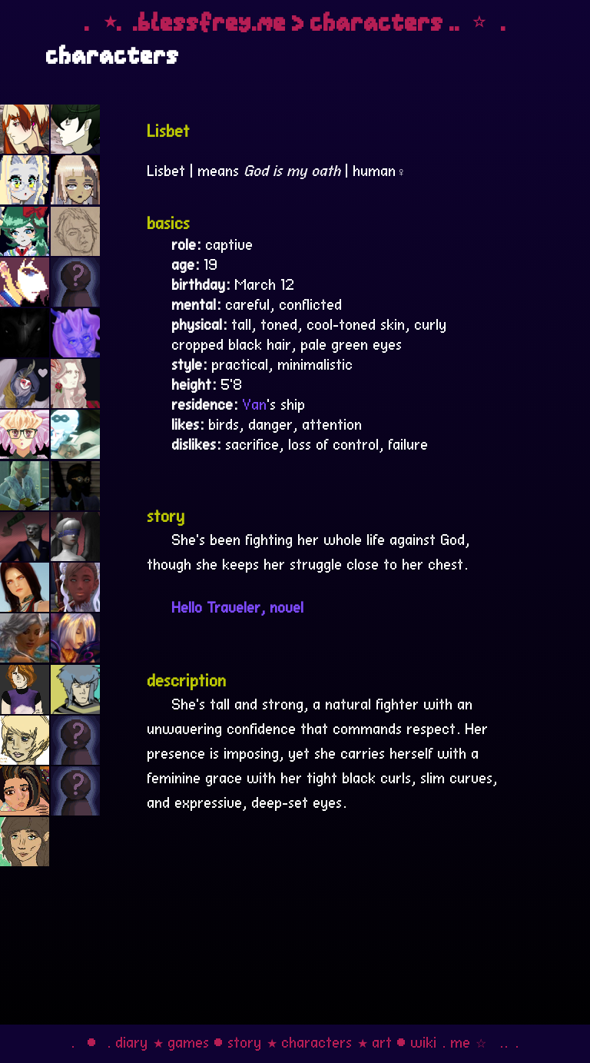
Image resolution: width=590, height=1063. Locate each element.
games (189, 1041)
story (245, 1041)
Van (255, 403)
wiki (424, 1041)
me (461, 1041)
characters (317, 1041)
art (383, 1041)
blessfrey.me (212, 21)
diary (132, 1041)
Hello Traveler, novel (238, 606)
